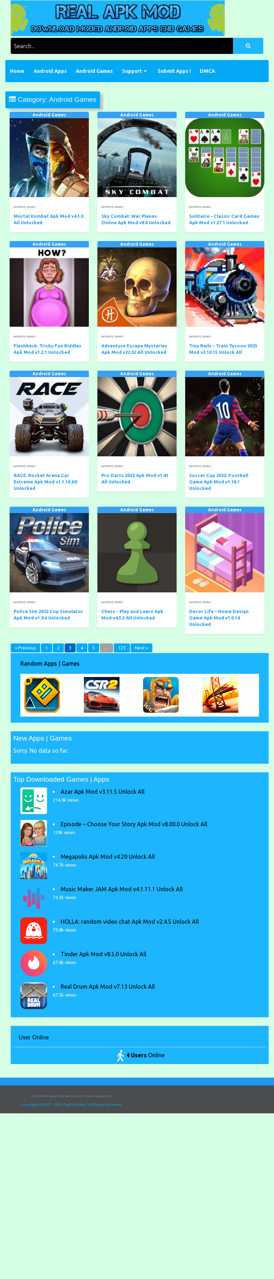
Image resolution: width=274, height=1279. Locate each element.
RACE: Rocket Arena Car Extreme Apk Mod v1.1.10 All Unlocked (45, 482)
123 (122, 647)
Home (17, 71)
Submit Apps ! (174, 71)
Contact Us (103, 1096)
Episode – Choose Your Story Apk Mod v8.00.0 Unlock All (134, 824)
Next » (141, 647)
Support (132, 71)
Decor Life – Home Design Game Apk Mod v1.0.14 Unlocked (219, 618)
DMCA (207, 71)
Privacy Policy (56, 1096)
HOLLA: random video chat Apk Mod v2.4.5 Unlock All (130, 921)
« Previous (25, 647)
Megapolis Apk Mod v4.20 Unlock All (108, 856)
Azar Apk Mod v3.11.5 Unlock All (102, 791)
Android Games (94, 71)
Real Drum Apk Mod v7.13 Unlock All (108, 986)
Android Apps (50, 71)
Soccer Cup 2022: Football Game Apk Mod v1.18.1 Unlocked (218, 482)
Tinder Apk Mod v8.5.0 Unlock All (103, 954)
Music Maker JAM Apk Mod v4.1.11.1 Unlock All (122, 889)
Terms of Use (80, 1096)
